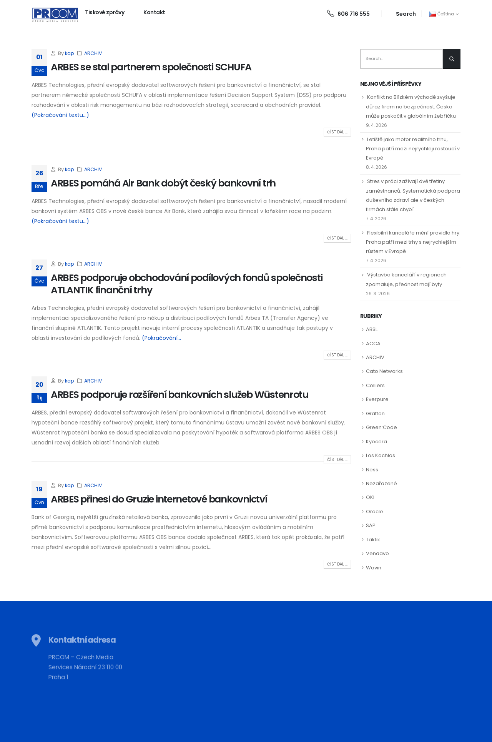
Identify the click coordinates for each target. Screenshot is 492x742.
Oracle (374, 511)
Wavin (373, 567)
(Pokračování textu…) (60, 115)
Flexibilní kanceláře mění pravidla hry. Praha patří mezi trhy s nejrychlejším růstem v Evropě (413, 242)
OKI (370, 497)
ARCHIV (93, 53)
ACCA (373, 343)
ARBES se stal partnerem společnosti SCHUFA (151, 67)
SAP (371, 525)
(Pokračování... (161, 338)
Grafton (375, 413)
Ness (372, 469)
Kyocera (376, 441)
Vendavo (377, 553)
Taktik (373, 539)
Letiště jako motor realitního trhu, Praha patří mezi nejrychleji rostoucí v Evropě (413, 148)
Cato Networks (384, 371)
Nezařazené (381, 483)
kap (69, 53)
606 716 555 (348, 14)
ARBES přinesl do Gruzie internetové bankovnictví (159, 499)
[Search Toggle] (401, 13)
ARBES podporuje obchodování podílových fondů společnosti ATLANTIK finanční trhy (186, 284)
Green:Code (381, 427)
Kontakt (154, 12)
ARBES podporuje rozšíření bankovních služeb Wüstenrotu (179, 394)
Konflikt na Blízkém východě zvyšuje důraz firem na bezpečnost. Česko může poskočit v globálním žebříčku (411, 106)
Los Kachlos (380, 455)
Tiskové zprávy (104, 12)
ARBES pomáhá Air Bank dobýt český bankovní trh (163, 183)
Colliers (375, 385)
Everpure (377, 399)
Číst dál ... (337, 132)
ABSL (371, 329)
